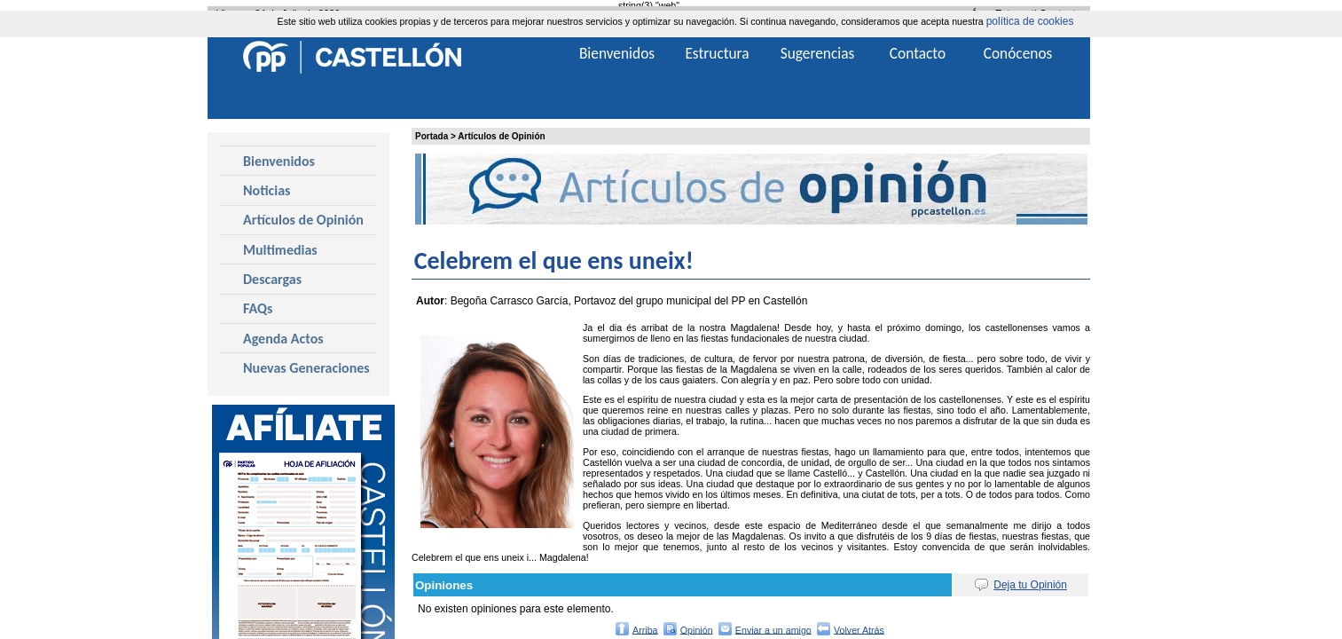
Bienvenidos (279, 161)
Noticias (266, 190)
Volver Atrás (859, 629)
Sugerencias (818, 53)
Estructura (717, 53)
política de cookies (1030, 21)
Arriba (644, 629)
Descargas (272, 279)
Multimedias (280, 249)
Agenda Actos (283, 338)
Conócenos (1018, 53)
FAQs (257, 308)
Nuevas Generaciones (306, 367)
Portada (431, 136)
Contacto (918, 53)
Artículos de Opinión (501, 136)
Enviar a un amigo (773, 629)
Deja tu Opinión (1030, 585)
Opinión (696, 629)
